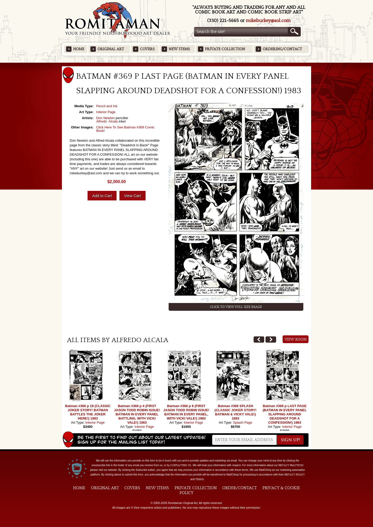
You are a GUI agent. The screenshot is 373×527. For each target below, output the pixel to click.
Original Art (110, 49)
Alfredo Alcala (107, 121)
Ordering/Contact (282, 49)
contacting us (180, 465)
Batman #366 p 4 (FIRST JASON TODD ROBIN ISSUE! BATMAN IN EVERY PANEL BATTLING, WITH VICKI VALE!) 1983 (137, 414)
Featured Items (186, 64)
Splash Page (242, 422)
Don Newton (105, 118)
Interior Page (105, 112)
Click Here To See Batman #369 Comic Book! (125, 129)
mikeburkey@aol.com (268, 20)
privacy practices (291, 465)
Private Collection (225, 49)
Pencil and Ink (106, 106)
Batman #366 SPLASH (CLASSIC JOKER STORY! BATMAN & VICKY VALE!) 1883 (235, 412)
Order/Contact (239, 488)
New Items (179, 49)
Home (78, 49)
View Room (296, 339)
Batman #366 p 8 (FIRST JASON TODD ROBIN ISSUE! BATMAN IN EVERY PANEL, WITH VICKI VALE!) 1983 (186, 412)
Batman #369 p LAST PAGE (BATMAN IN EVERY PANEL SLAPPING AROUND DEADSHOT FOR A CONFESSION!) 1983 (285, 414)
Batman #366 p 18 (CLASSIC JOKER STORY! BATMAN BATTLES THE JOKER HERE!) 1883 (88, 412)
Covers (147, 49)
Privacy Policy (294, 474)
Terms (199, 479)
